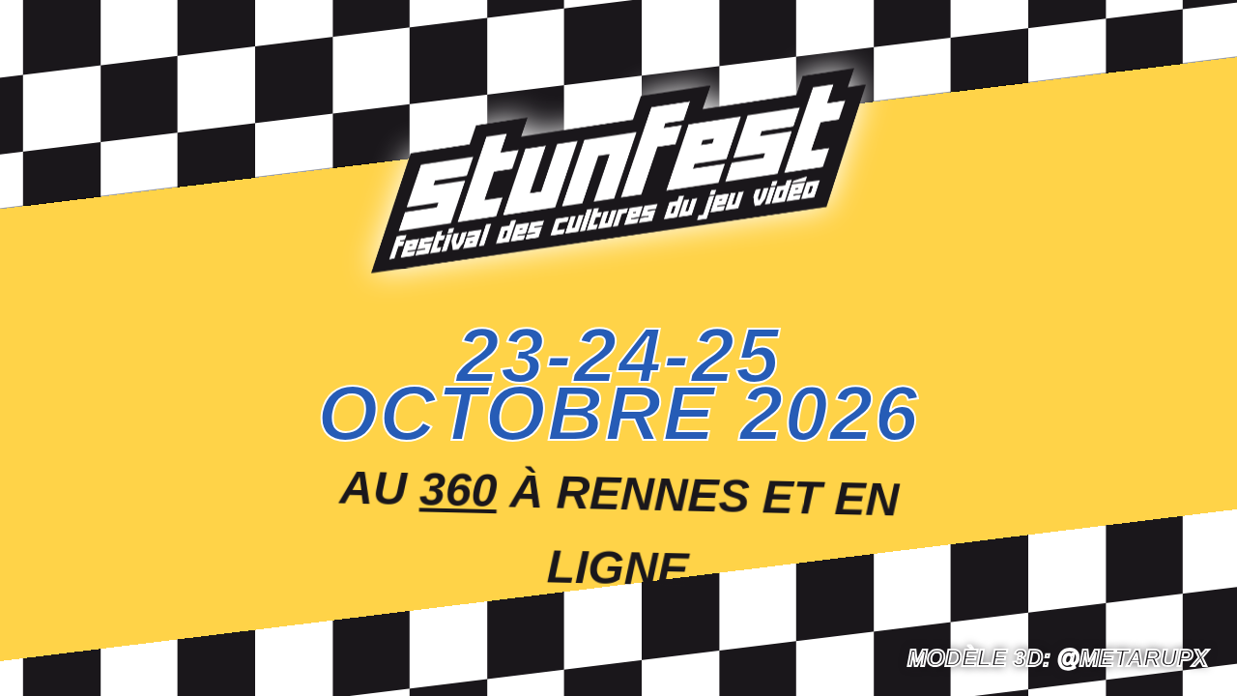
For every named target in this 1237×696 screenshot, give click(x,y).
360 (459, 488)
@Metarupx (1132, 658)
